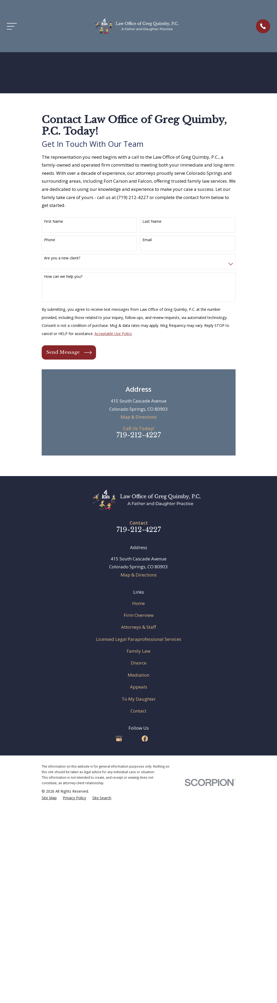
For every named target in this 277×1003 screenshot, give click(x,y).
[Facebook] (145, 738)
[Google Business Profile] (119, 738)
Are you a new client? (62, 258)
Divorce (138, 663)
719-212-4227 (138, 435)
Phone (49, 240)
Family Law (138, 651)
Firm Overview (139, 615)
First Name (53, 221)
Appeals (138, 687)
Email (147, 240)
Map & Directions (139, 417)
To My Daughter (139, 699)
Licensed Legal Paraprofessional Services (138, 639)
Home (138, 603)
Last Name (151, 221)
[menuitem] (49, 797)
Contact (138, 711)
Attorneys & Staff (138, 627)
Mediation (138, 675)
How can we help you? (63, 276)
